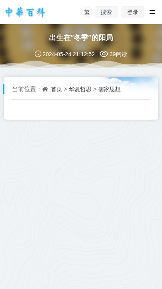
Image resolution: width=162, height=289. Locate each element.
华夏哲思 (80, 89)
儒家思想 (109, 89)
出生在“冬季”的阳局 (81, 37)
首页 (56, 89)
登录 (132, 12)
